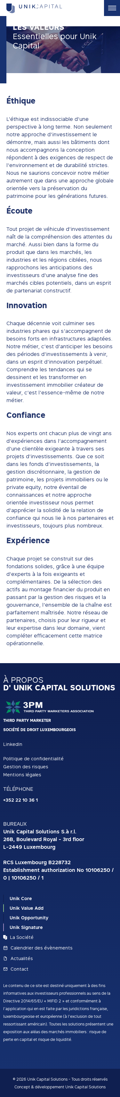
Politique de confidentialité (33, 758)
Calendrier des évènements (38, 947)
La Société (18, 937)
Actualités (18, 958)
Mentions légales (22, 774)
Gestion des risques (25, 766)
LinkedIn (12, 744)
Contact (15, 969)
